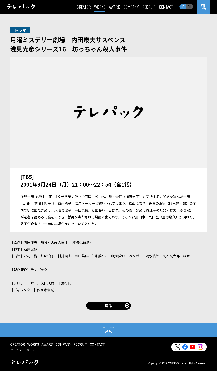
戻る (108, 305)
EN (189, 6)
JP (183, 6)
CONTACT (166, 7)
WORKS (99, 7)
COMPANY (131, 7)
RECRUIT (149, 7)
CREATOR (84, 7)
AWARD (114, 7)
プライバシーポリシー (23, 350)
